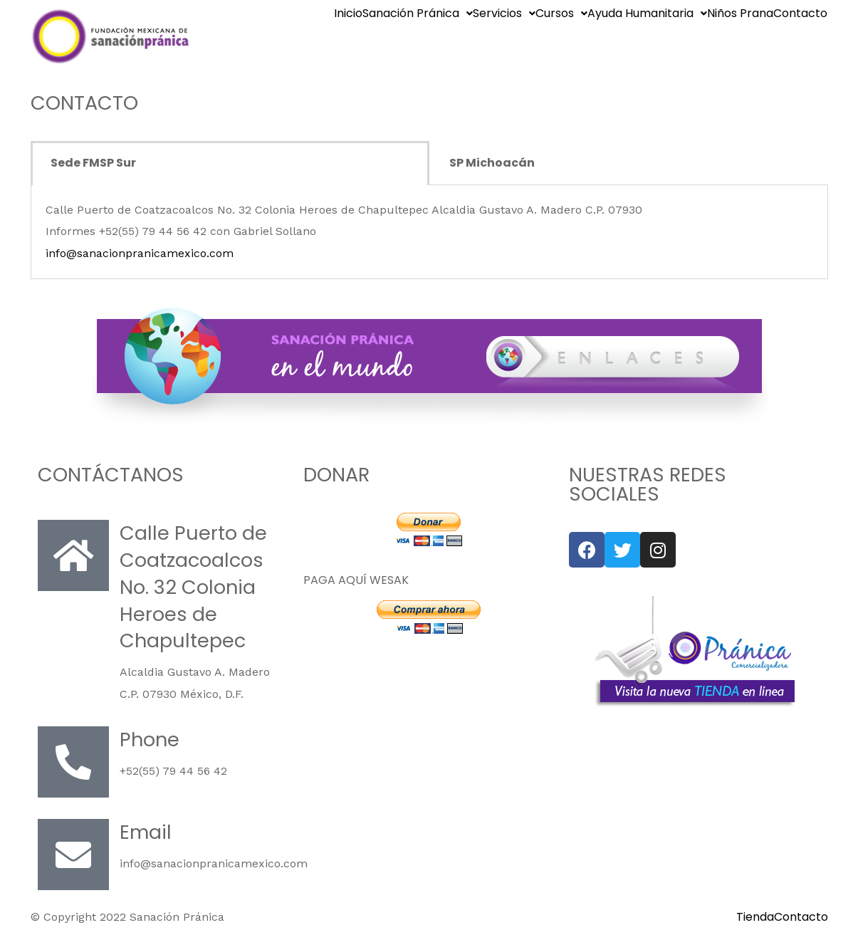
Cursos (561, 13)
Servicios (504, 13)
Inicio (348, 13)
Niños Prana (740, 13)
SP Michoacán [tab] (492, 163)
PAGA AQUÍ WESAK (356, 580)
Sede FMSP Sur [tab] (93, 163)
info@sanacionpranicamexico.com (140, 253)
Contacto (800, 13)
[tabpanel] (429, 232)
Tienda (755, 917)
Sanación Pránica (417, 13)
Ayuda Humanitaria (647, 13)
